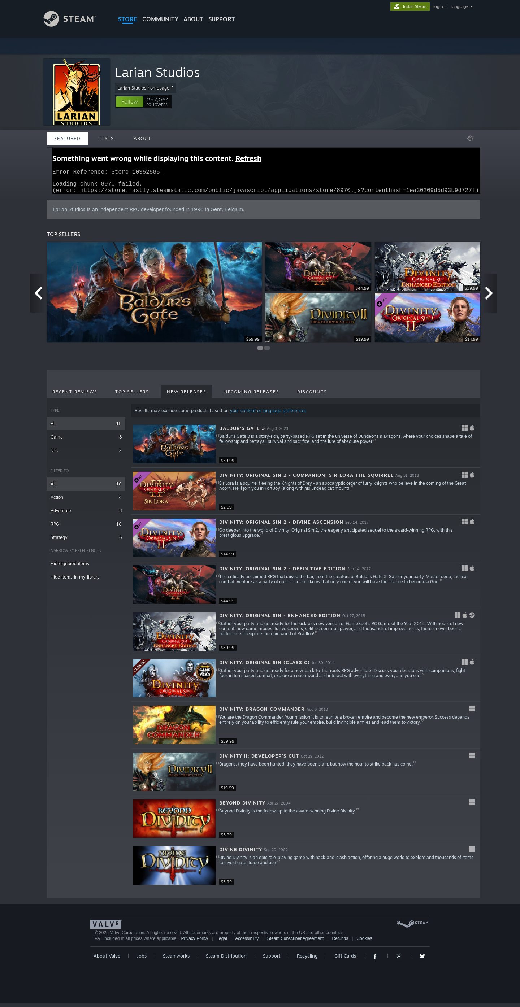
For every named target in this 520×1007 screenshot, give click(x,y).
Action (86, 501)
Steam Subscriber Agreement (295, 942)
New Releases (187, 395)
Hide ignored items (70, 568)
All (86, 428)
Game (86, 441)
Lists (107, 138)
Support (272, 960)
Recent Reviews (75, 395)
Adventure (86, 515)
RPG (86, 528)
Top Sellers (132, 395)
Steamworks (176, 960)
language (459, 6)
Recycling (307, 960)
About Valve (107, 960)
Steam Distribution (226, 960)
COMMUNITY (160, 19)
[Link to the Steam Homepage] (75, 25)
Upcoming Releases (252, 395)
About (193, 19)
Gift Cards (345, 960)
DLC (86, 455)
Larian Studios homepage (146, 88)
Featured (67, 138)
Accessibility (247, 942)
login (438, 6)
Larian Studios (157, 72)
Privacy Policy (194, 942)
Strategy (86, 542)
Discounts (312, 395)
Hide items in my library (75, 581)
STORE (127, 19)
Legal (221, 942)
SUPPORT (221, 19)
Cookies (364, 942)
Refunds (340, 942)
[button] (129, 101)
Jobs (141, 960)
